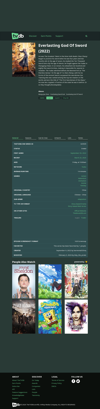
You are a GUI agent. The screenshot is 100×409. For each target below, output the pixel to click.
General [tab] (15, 138)
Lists (33, 389)
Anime (83, 183)
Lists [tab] (69, 138)
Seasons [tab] (28, 138)
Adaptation (82, 199)
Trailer (83, 218)
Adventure (82, 178)
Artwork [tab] (58, 138)
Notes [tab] (80, 138)
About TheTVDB (18, 380)
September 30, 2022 (78, 153)
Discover (33, 36)
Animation (82, 181)
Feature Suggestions (19, 392)
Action (83, 176)
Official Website (80, 211)
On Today (35, 380)
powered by (81, 262)
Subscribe (16, 386)
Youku (84, 167)
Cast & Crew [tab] (42, 138)
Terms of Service (58, 380)
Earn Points (46, 36)
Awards (35, 383)
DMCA (54, 386)
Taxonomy (36, 395)
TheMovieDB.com (79, 213)
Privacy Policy (57, 383)
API (13, 389)
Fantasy (83, 185)
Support (59, 36)
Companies (36, 386)
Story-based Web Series (77, 206)
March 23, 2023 (80, 158)
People (34, 392)
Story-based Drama (79, 204)
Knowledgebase (18, 395)
